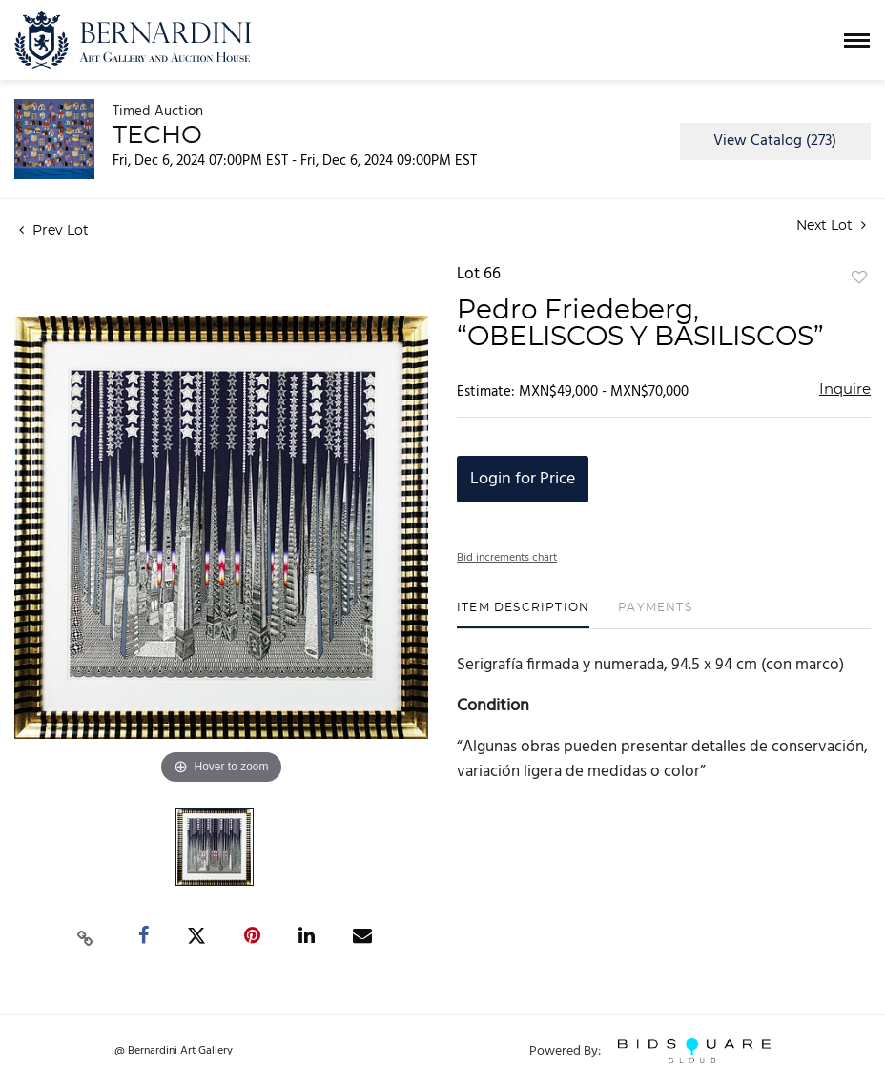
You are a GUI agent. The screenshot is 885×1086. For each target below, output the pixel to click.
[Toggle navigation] (857, 40)
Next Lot (831, 225)
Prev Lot (54, 230)
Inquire (845, 389)
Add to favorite (859, 278)
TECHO (157, 135)
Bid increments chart (507, 557)
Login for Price (522, 479)
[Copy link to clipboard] (85, 936)
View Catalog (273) (774, 141)
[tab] (523, 614)
